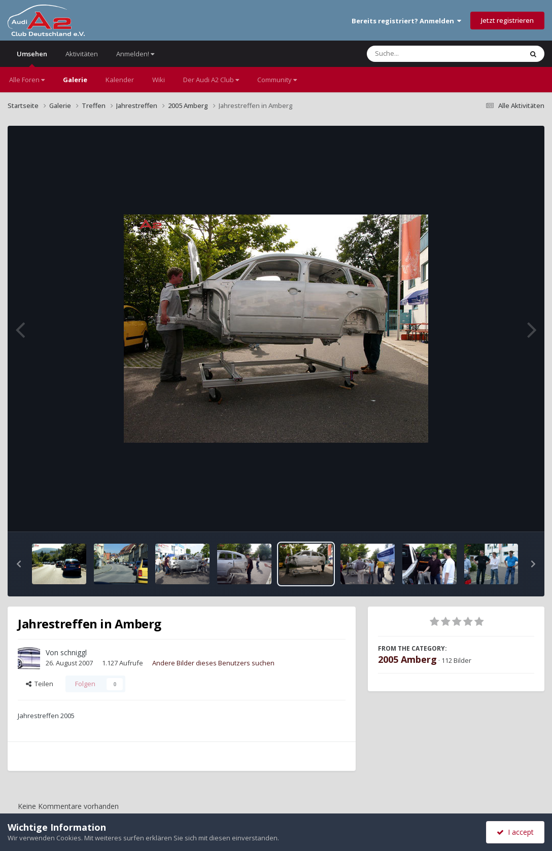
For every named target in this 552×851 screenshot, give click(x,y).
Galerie (75, 79)
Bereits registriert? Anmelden (406, 20)
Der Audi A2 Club (211, 79)
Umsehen (32, 58)
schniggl (73, 652)
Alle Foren (27, 79)
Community (277, 79)
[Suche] (424, 54)
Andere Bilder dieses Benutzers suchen (213, 662)
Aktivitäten (81, 53)
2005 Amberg (407, 659)
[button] (19, 564)
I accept (515, 832)
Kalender (120, 79)
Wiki (158, 79)
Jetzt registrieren (507, 20)
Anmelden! (135, 53)
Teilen (39, 683)
